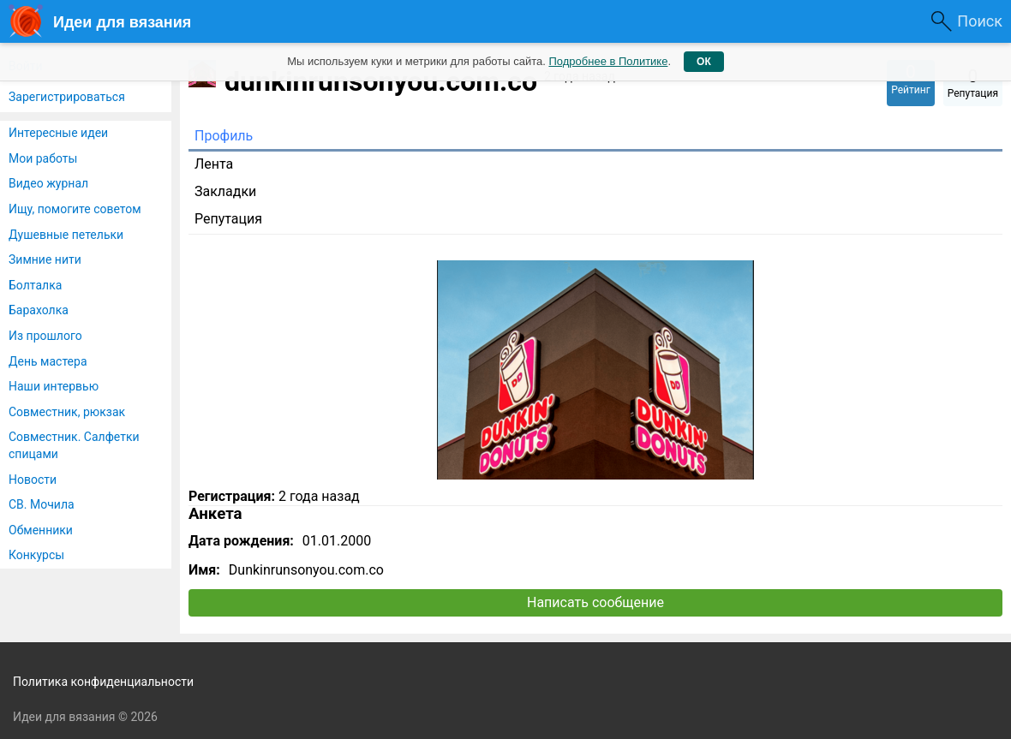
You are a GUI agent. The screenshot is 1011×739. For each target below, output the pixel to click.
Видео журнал (48, 183)
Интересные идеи (58, 133)
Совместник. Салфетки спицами (74, 445)
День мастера (48, 361)
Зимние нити (45, 259)
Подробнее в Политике (607, 61)
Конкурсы (36, 555)
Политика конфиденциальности (103, 681)
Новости (33, 479)
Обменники (41, 530)
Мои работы (43, 158)
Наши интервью (54, 386)
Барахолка (39, 310)
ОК (704, 62)
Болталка (35, 285)
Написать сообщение (595, 602)
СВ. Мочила (42, 504)
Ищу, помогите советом (75, 209)
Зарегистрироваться (67, 97)
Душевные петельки (66, 234)
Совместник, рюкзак (67, 412)
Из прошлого (45, 336)
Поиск (979, 21)
